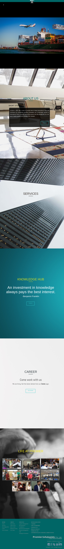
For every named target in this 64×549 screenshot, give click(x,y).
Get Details (30, 390)
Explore (44, 122)
